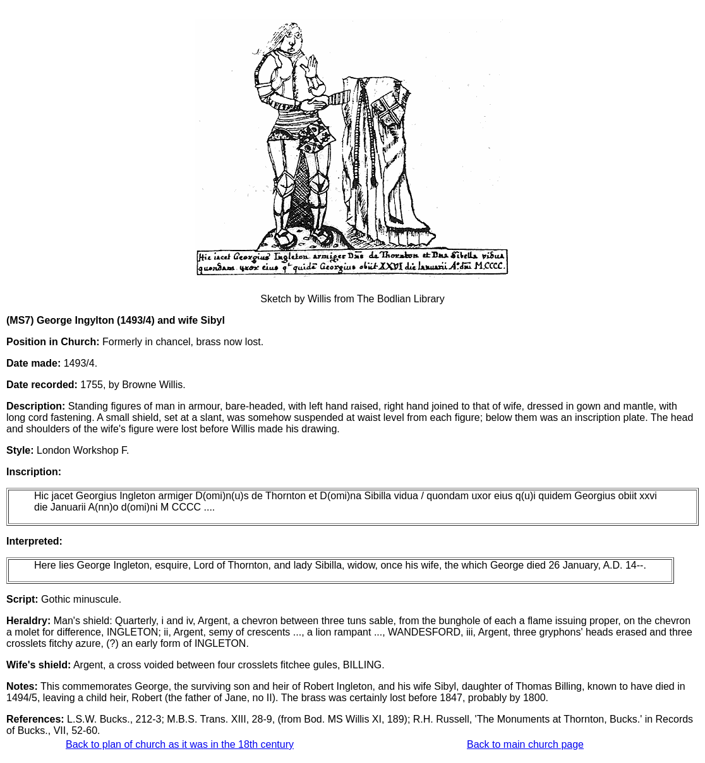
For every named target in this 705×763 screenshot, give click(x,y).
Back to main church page (525, 744)
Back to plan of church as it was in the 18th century (180, 744)
